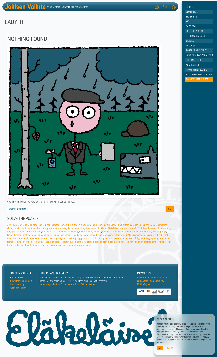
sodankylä (66, 241)
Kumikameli (192, 64)
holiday (74, 231)
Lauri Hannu (53, 235)
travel (28, 245)
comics (36, 228)
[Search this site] (165, 6)
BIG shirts (191, 16)
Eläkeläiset (113, 228)
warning (67, 245)
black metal (86, 225)
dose (87, 228)
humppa (97, 231)
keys (164, 231)
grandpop (20, 231)
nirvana (150, 235)
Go (169, 208)
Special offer (193, 60)
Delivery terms (88, 284)
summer (120, 241)
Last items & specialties (199, 55)
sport (89, 241)
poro (111, 238)
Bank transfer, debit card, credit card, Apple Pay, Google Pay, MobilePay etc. (152, 281)
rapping (154, 238)
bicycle (63, 225)
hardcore (37, 231)
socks (57, 241)
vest (42, 245)
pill (94, 238)
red (168, 238)
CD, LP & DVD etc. (195, 31)
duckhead (102, 228)
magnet (68, 235)
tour (169, 241)
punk (142, 238)
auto (35, 225)
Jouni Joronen (141, 231)
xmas (88, 245)
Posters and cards (196, 50)
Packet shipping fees (197, 79)
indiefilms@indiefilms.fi (21, 280)
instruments (127, 231)
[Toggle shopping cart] (156, 6)
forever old (153, 228)
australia (27, 225)
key (150, 231)
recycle (162, 238)
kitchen (17, 235)
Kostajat (26, 235)
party (77, 238)
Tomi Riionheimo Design (199, 74)
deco (64, 228)
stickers (111, 241)
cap (132, 225)
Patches (190, 45)
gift (13, 231)
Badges (190, 40)
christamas (151, 225)
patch (84, 238)
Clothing (191, 11)
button (126, 225)
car (136, 225)
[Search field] (86, 209)
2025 (9, 225)
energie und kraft (128, 228)
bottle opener (110, 225)
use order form (72, 284)
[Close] (209, 319)
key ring (157, 231)
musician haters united (116, 235)
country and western (51, 228)
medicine (78, 235)
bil (69, 225)
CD (140, 225)
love (62, 235)
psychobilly (134, 238)
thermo (147, 241)
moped (93, 235)
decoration (79, 228)
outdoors (44, 238)
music (101, 235)
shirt (46, 241)
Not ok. (170, 348)
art (21, 225)
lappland (42, 235)
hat (44, 231)
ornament (34, 238)
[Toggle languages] (173, 6)
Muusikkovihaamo (136, 235)
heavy (55, 231)
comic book (26, 228)
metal (86, 235)
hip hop (62, 231)
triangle (35, 245)
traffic (10, 245)
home (82, 231)
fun (8, 231)
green (29, 231)
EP (139, 228)
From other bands (196, 69)
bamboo (55, 225)
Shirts (189, 7)
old (156, 235)
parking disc (55, 238)
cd (144, 225)
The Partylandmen (134, 241)
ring (27, 241)
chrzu (10, 228)
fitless (144, 228)
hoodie (89, 231)
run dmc (39, 241)
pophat (104, 238)
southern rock (79, 241)
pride (125, 238)
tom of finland (159, 241)
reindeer (11, 241)
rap (147, 238)
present (117, 238)
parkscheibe (68, 238)
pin (98, 238)
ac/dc (16, 225)
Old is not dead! (20, 238)
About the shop (17, 284)
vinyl (48, 245)
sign (52, 241)
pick (90, 238)
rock (32, 241)
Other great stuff (196, 36)
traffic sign (19, 245)
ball (48, 225)
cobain (17, 228)
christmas (162, 225)
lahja (34, 235)
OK (160, 348)
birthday (76, 225)
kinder (10, 235)
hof (68, 231)
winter (75, 245)
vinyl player (56, 245)
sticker (96, 241)
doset (94, 228)
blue (95, 225)
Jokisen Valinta (26, 6)
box (120, 225)
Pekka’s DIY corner (18, 287)
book (100, 225)
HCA (49, 231)
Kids (188, 21)
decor (70, 228)
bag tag (42, 225)
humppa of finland (111, 231)
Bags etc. (191, 26)
